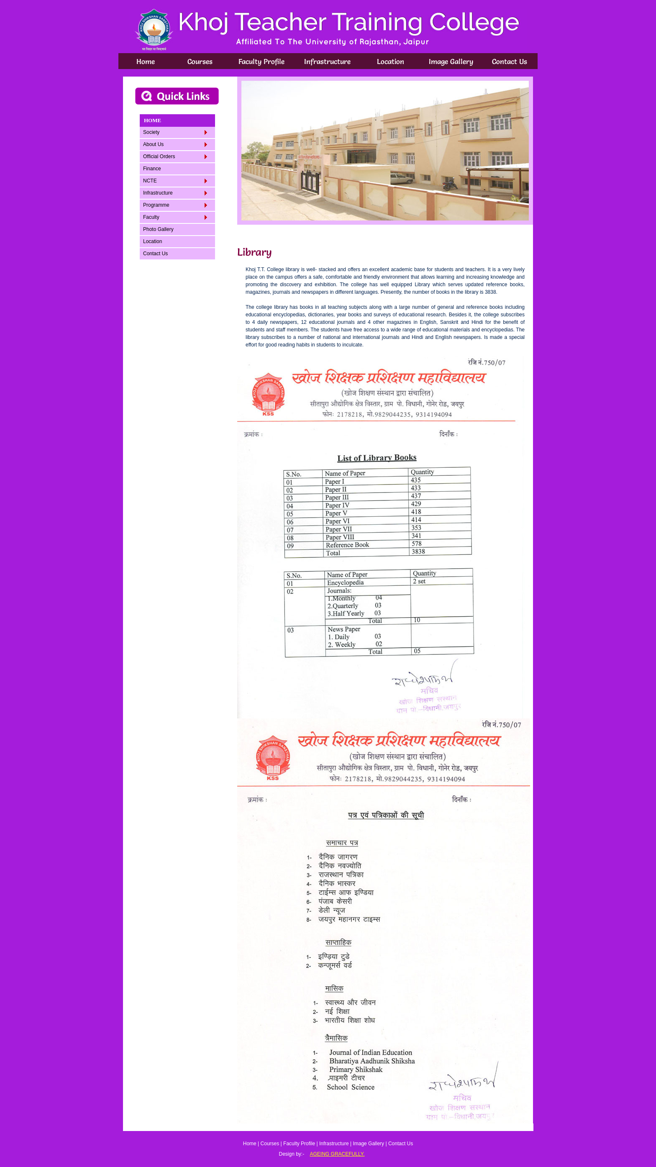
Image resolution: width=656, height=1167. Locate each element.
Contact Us (509, 61)
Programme (175, 205)
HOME (152, 120)
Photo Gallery (158, 229)
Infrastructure (327, 61)
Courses (200, 61)
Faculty (175, 217)
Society (175, 132)
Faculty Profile (261, 61)
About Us (175, 144)
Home (145, 61)
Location (390, 61)
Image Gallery (451, 61)
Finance (152, 169)
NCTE (175, 181)
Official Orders (175, 156)
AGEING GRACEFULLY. (337, 1154)
